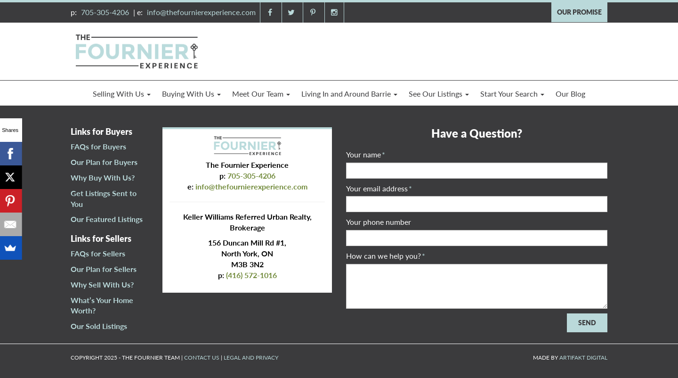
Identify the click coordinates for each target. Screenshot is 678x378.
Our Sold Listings (99, 325)
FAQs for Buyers (98, 146)
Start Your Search (512, 93)
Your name (365, 154)
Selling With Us (122, 93)
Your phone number (378, 221)
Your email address (379, 188)
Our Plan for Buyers (104, 161)
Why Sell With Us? (102, 284)
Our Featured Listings (107, 218)
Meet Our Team (261, 93)
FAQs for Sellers (98, 253)
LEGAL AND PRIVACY (251, 357)
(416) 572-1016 (251, 275)
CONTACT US (201, 357)
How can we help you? (385, 255)
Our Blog (570, 93)
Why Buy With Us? (103, 177)
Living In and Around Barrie (349, 93)
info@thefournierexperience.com (201, 12)
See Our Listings (439, 93)
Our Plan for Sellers (104, 268)
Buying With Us (191, 93)
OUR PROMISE (579, 12)
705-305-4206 (105, 12)
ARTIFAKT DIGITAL (583, 357)
